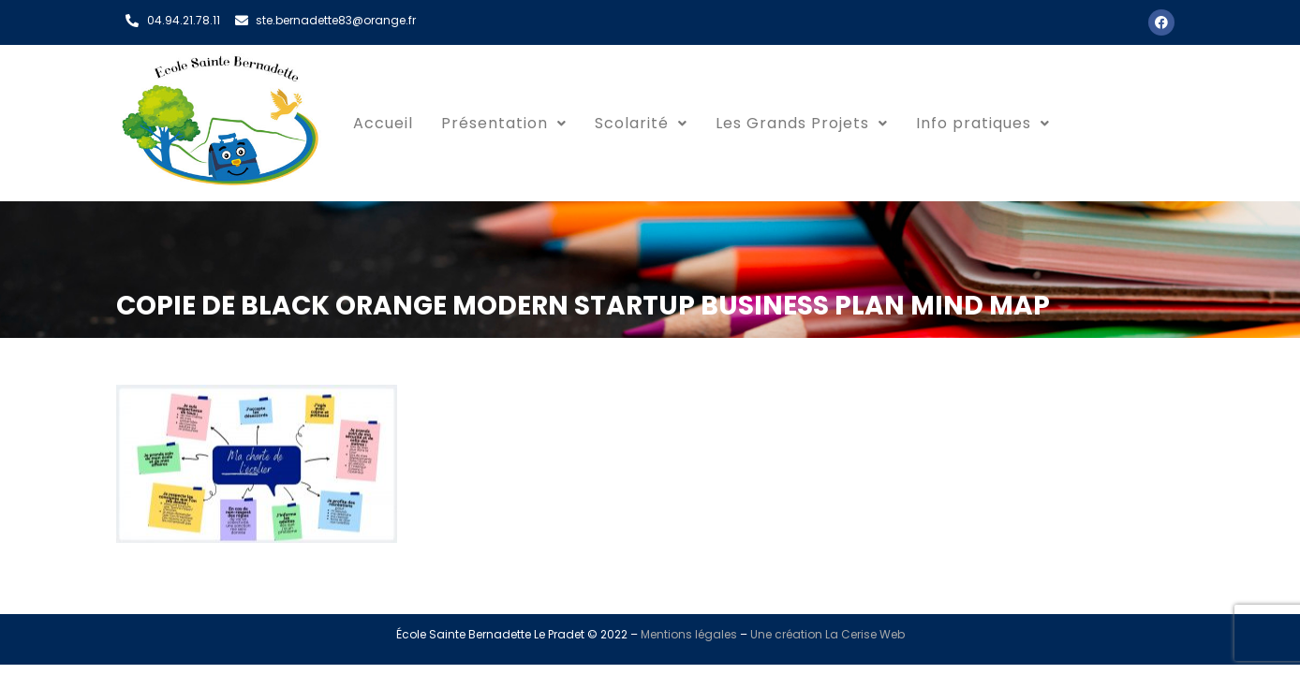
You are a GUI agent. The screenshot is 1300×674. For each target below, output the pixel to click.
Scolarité (641, 123)
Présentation (504, 123)
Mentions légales (689, 634)
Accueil (383, 123)
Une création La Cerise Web (827, 634)
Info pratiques (983, 123)
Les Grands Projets (802, 123)
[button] (504, 123)
